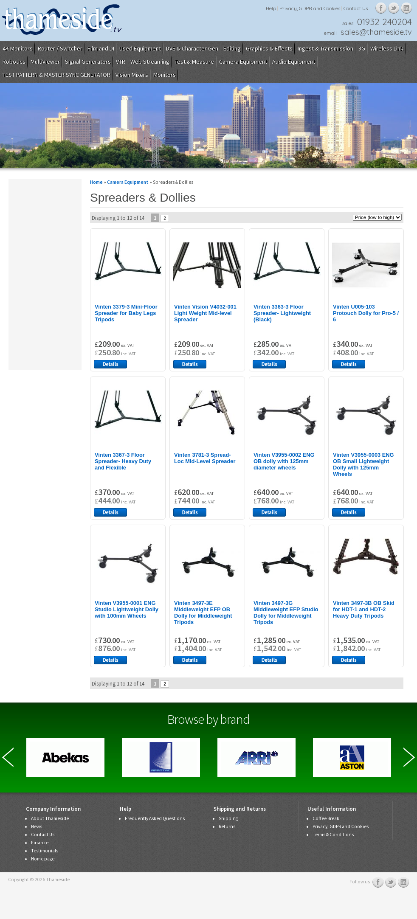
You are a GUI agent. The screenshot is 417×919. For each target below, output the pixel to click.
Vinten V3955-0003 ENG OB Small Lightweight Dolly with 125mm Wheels (363, 464)
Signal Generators (88, 61)
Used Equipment (140, 48)
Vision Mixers (132, 75)
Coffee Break (326, 818)
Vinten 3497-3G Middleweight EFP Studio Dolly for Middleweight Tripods (286, 612)
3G (361, 48)
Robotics (14, 61)
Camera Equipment (243, 61)
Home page (42, 859)
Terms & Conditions (333, 834)
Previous (8, 757)
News (36, 826)
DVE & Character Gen (192, 48)
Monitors (164, 75)
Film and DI (100, 48)
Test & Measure (194, 61)
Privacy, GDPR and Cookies (309, 8)
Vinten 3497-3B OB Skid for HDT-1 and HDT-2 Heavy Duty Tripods (363, 609)
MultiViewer (45, 61)
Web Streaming (149, 61)
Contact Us (356, 8)
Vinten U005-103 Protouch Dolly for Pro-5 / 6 (366, 313)
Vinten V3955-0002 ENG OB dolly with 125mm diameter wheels (284, 461)
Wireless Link (386, 48)
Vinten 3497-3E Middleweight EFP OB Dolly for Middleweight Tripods (203, 612)
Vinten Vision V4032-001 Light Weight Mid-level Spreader (205, 313)
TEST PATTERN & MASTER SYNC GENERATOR (56, 75)
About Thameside (50, 818)
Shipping (228, 818)
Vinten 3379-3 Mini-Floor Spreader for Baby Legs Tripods (126, 313)
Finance (39, 843)
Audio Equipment (293, 61)
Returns (227, 826)
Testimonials (44, 851)
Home (96, 182)
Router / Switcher (60, 48)
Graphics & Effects (269, 48)
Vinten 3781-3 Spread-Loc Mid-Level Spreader (204, 458)
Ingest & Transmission (325, 48)
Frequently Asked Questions (155, 818)
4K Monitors (18, 48)
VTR (120, 61)
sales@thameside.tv (376, 32)
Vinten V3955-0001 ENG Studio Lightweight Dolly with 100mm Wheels (126, 609)
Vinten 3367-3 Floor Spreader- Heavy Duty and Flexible (123, 461)
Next (409, 757)
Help (271, 8)
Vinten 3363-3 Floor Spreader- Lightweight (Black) (282, 313)
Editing (232, 48)
